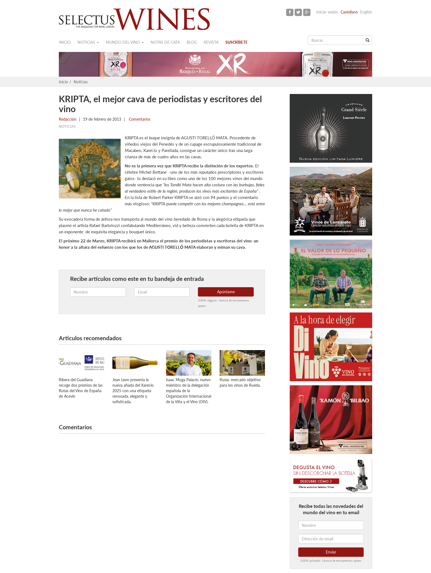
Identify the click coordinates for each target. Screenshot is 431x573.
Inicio (65, 42)
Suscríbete (236, 42)
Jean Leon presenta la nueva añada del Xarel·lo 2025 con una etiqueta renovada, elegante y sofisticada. (133, 390)
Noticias (88, 42)
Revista (211, 42)
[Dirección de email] (331, 538)
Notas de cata (165, 42)
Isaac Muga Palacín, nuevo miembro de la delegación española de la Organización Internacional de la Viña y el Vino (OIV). (188, 390)
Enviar (331, 552)
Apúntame (226, 291)
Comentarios (139, 119)
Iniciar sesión (327, 12)
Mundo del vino (125, 42)
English (366, 12)
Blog (192, 42)
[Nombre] (331, 525)
